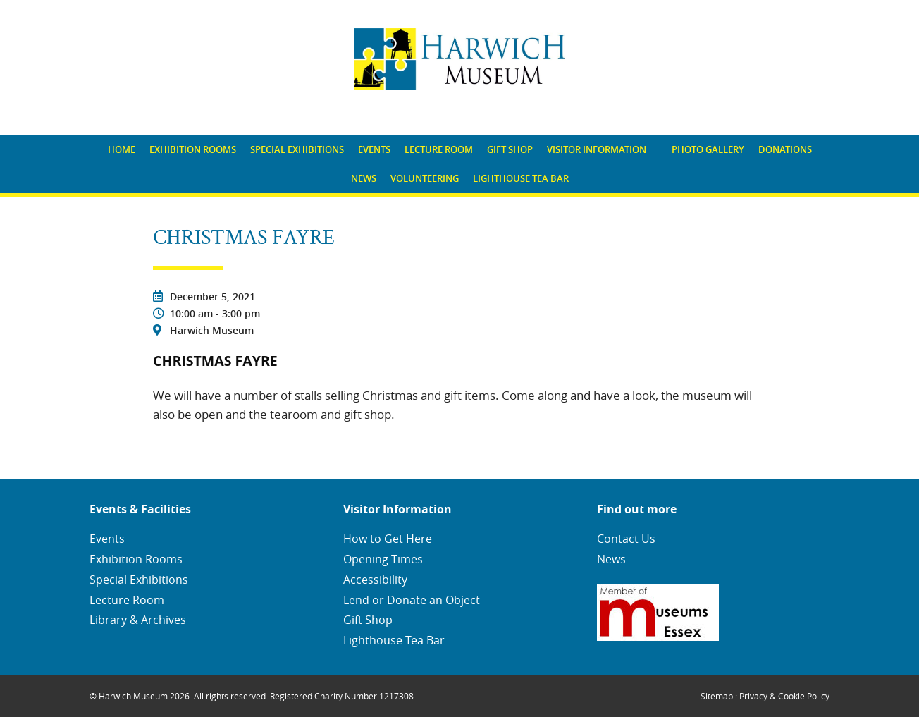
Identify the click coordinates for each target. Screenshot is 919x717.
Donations (785, 149)
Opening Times (383, 559)
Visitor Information (596, 149)
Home (121, 149)
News (363, 178)
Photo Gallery (708, 149)
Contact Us (626, 538)
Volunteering (424, 178)
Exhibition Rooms (192, 149)
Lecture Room (439, 149)
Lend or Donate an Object (411, 600)
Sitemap (717, 695)
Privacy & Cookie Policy (784, 695)
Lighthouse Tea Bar (521, 178)
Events (374, 149)
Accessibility (375, 579)
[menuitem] (121, 149)
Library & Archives (138, 619)
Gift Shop (510, 149)
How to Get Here (387, 538)
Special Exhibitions (297, 149)
